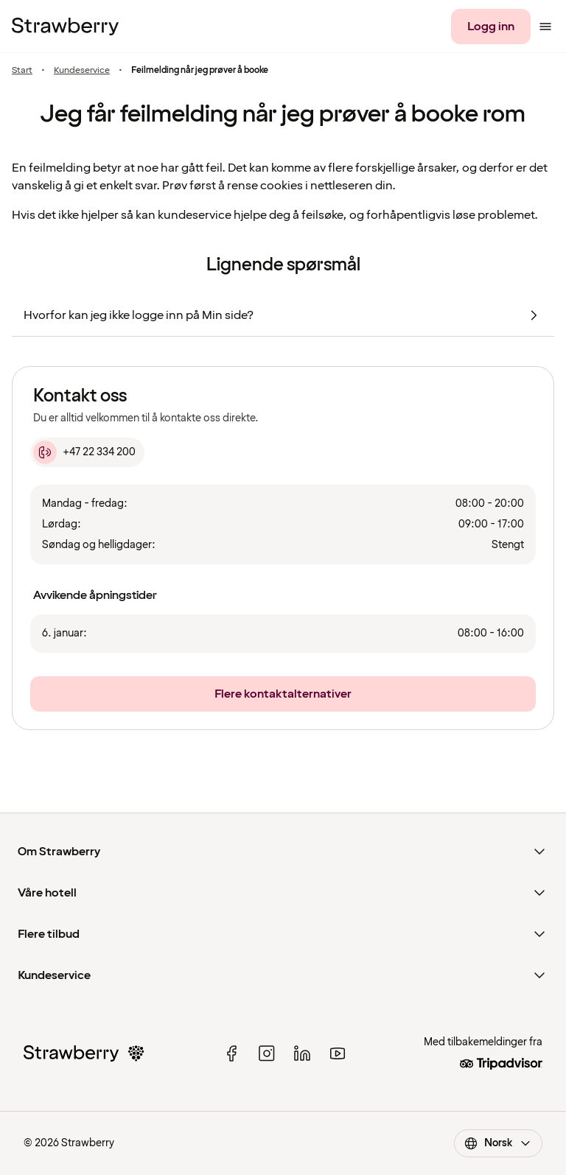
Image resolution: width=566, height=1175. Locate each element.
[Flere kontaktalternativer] (283, 694)
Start (22, 70)
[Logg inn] (491, 26)
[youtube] (337, 1053)
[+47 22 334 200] (87, 452)
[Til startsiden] (65, 26)
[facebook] (231, 1053)
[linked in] (302, 1053)
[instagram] (267, 1053)
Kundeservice (82, 70)
